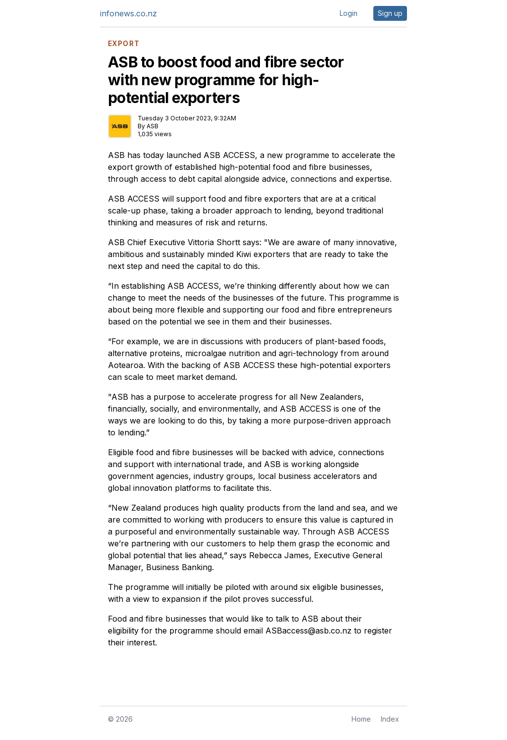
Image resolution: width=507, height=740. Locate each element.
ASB (152, 126)
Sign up (390, 13)
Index (390, 719)
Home (361, 719)
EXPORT (124, 43)
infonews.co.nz (128, 13)
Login (348, 13)
